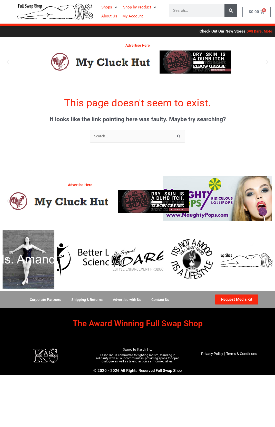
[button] (110, 7)
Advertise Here (137, 45)
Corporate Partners (43, 300)
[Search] (230, 10)
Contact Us (162, 300)
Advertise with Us (127, 300)
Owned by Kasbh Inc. (137, 350)
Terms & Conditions (243, 354)
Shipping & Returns (85, 300)
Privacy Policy (211, 354)
